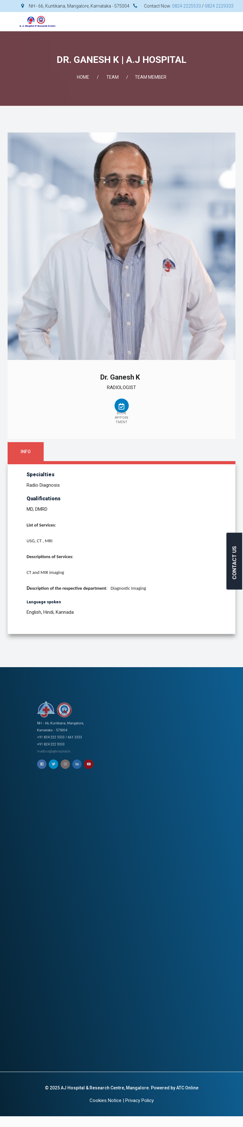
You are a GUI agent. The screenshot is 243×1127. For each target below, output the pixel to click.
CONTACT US (234, 563)
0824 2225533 (186, 6)
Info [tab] (26, 451)
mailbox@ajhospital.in (111, 736)
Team (112, 77)
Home (83, 77)
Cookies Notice (106, 1100)
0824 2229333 (219, 6)
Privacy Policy (139, 1100)
